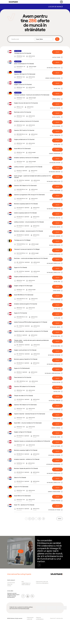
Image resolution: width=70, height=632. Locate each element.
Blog (23, 588)
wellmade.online (60, 625)
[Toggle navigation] (61, 1)
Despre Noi (9, 591)
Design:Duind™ (53, 625)
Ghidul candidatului (26, 591)
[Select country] (44, 39)
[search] (57, 39)
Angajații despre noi (26, 590)
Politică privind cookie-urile (42, 588)
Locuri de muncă (11, 589)
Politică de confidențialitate (42, 590)
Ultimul (59, 522)
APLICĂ (57, 52)
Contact (9, 592)
